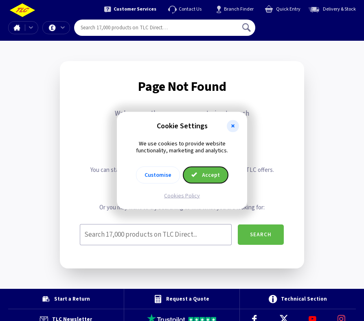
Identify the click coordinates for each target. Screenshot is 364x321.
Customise (158, 175)
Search (261, 234)
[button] (233, 126)
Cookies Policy (182, 195)
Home (17, 28)
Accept (205, 175)
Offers (63, 28)
